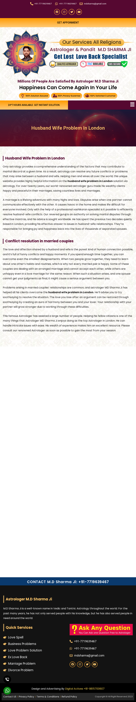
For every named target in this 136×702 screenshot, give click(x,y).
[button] (132, 104)
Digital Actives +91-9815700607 (85, 689)
